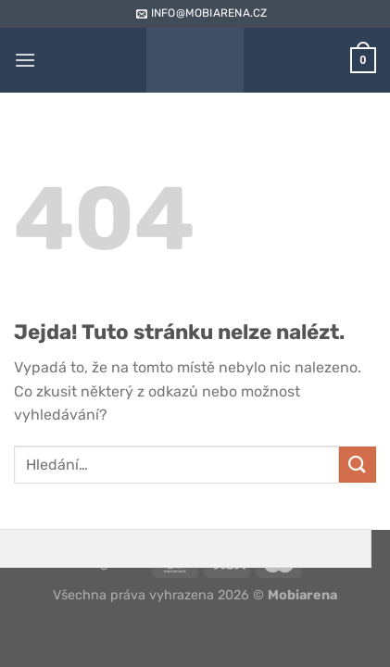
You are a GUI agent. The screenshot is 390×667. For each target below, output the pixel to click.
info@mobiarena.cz (200, 12)
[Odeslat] (357, 465)
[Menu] (25, 59)
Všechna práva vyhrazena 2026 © (195, 595)
